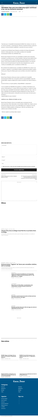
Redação (6, 229)
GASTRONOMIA (13, 283)
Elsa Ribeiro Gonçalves (5, 11)
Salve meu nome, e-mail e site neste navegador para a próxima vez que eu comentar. (19, 166)
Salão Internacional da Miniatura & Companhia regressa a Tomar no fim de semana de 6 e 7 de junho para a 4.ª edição (22, 275)
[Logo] (19, 3)
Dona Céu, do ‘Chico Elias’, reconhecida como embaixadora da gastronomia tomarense (22, 286)
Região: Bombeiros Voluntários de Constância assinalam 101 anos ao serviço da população (8, 375)
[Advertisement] (19, 131)
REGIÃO (2, 358)
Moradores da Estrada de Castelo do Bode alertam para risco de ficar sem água (23, 297)
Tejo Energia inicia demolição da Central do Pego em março (28, 374)
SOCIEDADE (3, 262)
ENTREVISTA (13, 272)
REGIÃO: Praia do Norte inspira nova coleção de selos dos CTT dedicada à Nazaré (27, 356)
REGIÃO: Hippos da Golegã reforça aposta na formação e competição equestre (8, 356)
